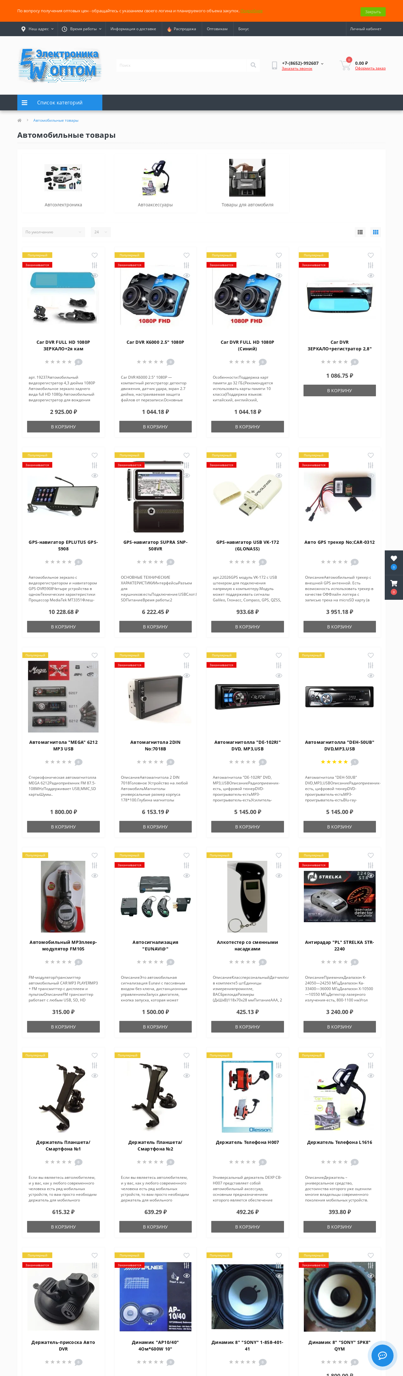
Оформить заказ (370, 66)
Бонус (243, 27)
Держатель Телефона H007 (247, 1140)
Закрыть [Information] (373, 10)
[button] (394, 587)
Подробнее (252, 10)
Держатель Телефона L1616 (339, 1140)
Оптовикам (217, 27)
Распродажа (181, 27)
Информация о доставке (133, 27)
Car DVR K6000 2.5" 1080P (155, 340)
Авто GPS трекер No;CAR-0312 (339, 540)
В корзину (63, 425)
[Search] (253, 63)
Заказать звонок (297, 67)
